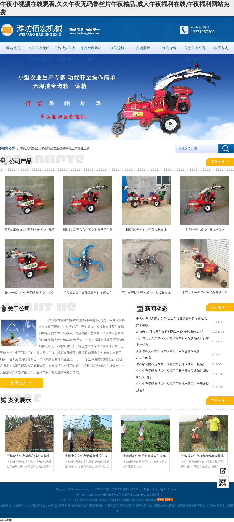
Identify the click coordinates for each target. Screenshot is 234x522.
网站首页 (13, 48)
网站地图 (6, 520)
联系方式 (221, 48)
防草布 (63, 505)
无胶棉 (131, 505)
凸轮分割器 (74, 505)
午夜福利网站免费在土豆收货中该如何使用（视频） (171, 364)
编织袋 (181, 505)
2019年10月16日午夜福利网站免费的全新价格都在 (170, 331)
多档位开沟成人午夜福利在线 (204, 229)
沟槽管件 (19, 505)
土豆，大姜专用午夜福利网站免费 (205, 292)
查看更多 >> (21, 382)
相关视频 (117, 48)
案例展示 (143, 48)
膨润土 (148, 505)
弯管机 (201, 505)
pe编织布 (211, 505)
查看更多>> (220, 161)
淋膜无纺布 (159, 505)
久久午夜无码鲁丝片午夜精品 (39, 50)
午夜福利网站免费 (91, 50)
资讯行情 (169, 48)
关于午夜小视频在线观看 (195, 50)
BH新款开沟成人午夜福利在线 (146, 229)
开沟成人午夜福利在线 (65, 50)
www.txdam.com (83, 489)
